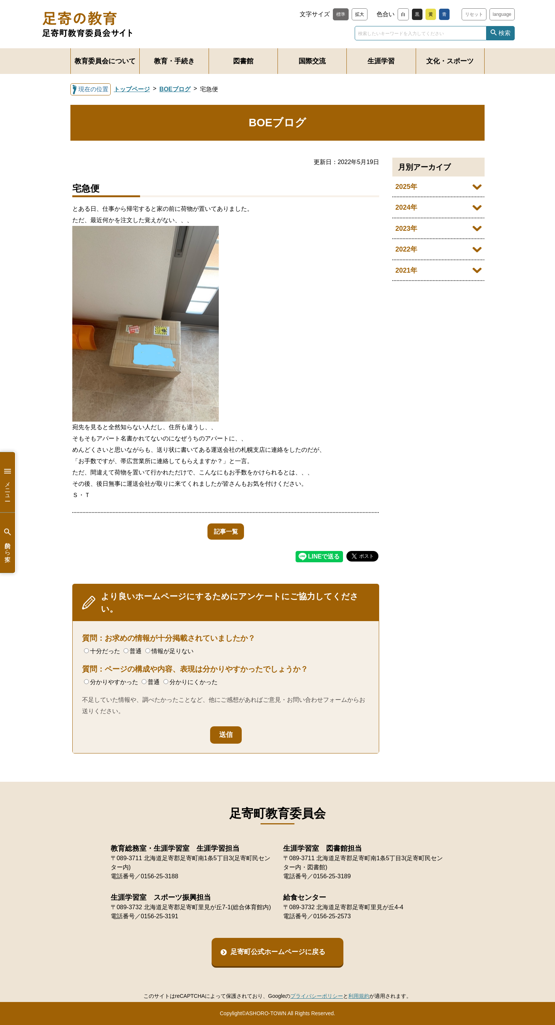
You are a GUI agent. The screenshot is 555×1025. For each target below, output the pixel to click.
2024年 (406, 207)
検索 (505, 33)
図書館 (243, 61)
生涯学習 (381, 61)
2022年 (406, 249)
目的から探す (7, 543)
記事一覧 (226, 531)
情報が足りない (169, 651)
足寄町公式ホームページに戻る (277, 952)
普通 (133, 651)
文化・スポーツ (450, 61)
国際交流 (312, 61)
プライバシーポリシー (316, 996)
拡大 (359, 14)
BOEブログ (175, 89)
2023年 (406, 228)
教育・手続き (174, 61)
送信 (226, 734)
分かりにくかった (190, 682)
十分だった (102, 651)
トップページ (132, 89)
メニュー (7, 482)
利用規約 (358, 996)
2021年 (406, 270)
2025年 (406, 186)
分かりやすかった (111, 682)
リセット (474, 14)
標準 (340, 14)
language (502, 14)
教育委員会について (105, 61)
